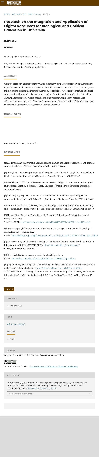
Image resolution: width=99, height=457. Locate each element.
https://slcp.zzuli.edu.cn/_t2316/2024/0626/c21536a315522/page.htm (43, 258)
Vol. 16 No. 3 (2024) (32, 14)
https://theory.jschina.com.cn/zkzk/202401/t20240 (59, 268)
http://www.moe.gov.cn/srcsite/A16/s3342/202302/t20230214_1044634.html (55, 222)
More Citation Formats (21, 394)
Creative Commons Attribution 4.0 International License (54, 366)
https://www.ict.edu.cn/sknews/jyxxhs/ (62, 245)
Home (7, 14)
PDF (10, 289)
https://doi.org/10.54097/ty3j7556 (25, 56)
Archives (17, 14)
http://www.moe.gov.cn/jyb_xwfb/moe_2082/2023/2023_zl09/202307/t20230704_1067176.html (55, 235)
